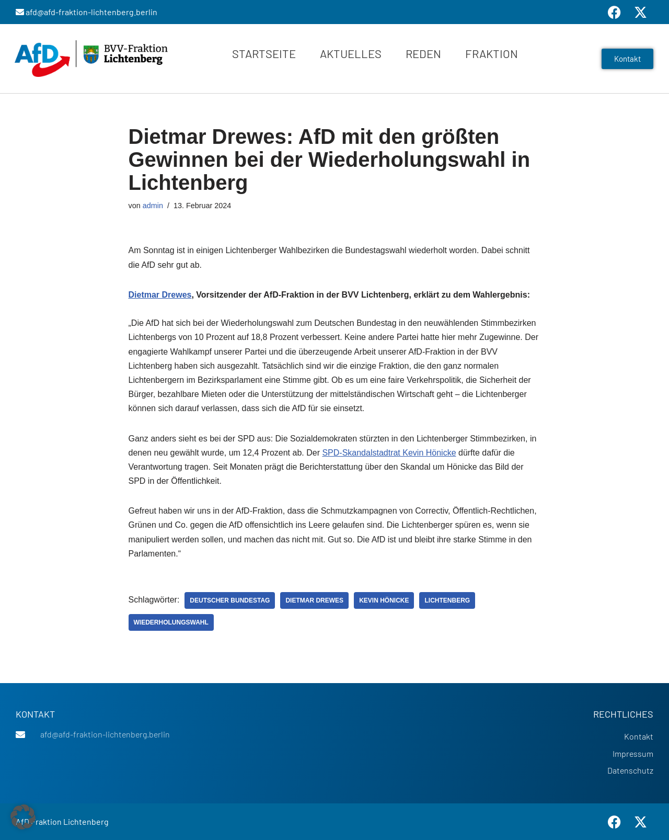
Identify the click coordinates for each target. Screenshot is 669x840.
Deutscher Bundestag (230, 600)
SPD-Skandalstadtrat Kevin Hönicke (389, 452)
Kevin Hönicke (384, 600)
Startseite (264, 53)
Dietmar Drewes (160, 294)
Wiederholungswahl (171, 622)
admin (153, 205)
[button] (23, 817)
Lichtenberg (447, 600)
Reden (423, 53)
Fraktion (491, 53)
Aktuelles (351, 53)
